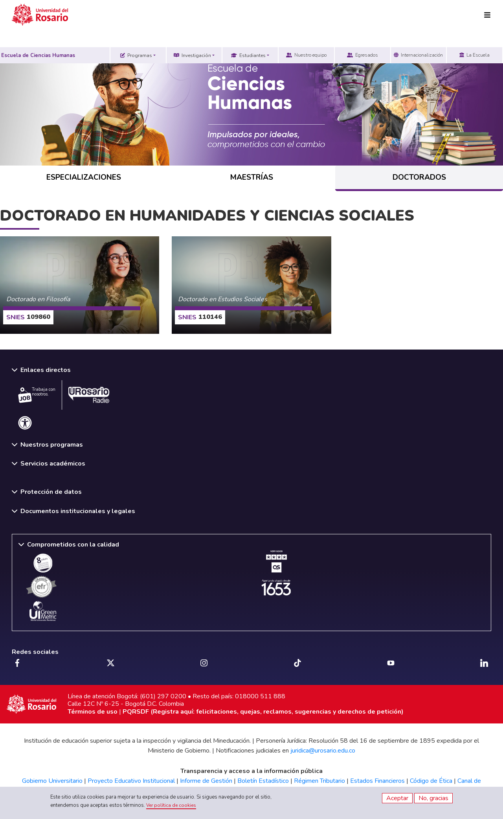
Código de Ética (431, 781)
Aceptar (397, 798)
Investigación (192, 55)
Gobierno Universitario (52, 781)
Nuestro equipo (306, 55)
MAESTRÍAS (251, 177)
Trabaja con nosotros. (36, 394)
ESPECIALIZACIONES (83, 177)
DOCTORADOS (419, 177)
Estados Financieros (377, 781)
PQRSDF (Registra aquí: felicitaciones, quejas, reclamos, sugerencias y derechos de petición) (263, 711)
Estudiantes (248, 55)
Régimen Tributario (319, 781)
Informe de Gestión (206, 781)
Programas (136, 55)
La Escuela (474, 55)
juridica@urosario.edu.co (322, 750)
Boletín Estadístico (263, 781)
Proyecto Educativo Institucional (131, 781)
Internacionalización (418, 55)
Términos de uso (92, 711)
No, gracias (433, 798)
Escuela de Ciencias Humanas (38, 55)
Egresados (362, 55)
